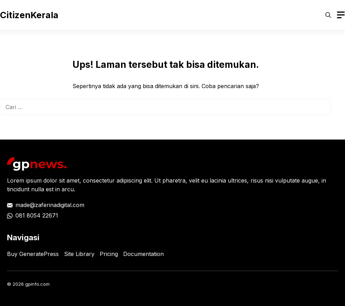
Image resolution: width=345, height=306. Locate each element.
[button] (328, 15)
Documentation (143, 253)
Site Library (79, 253)
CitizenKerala (29, 15)
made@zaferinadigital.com (49, 204)
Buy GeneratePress (33, 253)
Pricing (109, 253)
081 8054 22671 (36, 215)
